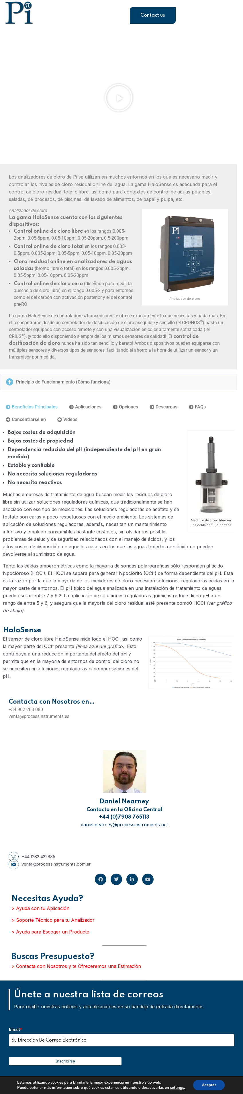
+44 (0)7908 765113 (124, 817)
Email (15, 1029)
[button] (118, 97)
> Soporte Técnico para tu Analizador (53, 920)
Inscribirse (65, 1061)
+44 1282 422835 (32, 856)
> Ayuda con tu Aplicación (40, 908)
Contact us (152, 15)
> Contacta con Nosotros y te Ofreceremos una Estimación (76, 966)
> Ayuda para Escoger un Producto (50, 932)
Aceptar (209, 1085)
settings (177, 1087)
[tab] (31, 407)
